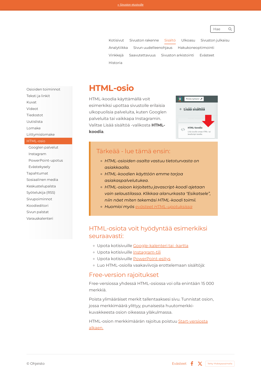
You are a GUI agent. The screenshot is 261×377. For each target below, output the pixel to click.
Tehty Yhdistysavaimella (220, 363)
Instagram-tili (147, 252)
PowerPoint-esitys (151, 258)
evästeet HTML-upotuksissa (163, 206)
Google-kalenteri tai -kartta (160, 245)
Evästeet (179, 363)
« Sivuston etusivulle (130, 4)
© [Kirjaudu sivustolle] (28, 363)
